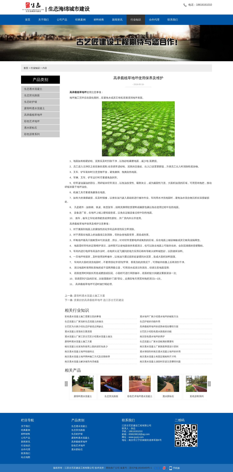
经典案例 (80, 19)
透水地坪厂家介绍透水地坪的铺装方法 (159, 316)
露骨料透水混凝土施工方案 (89, 295)
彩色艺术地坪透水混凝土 (139, 396)
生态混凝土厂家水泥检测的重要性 (157, 341)
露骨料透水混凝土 (34, 108)
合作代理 (154, 19)
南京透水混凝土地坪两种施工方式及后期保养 (87, 356)
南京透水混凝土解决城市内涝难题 (82, 361)
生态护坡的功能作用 (150, 321)
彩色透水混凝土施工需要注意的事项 (83, 316)
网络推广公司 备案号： (117, 468)
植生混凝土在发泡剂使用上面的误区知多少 (86, 346)
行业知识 (136, 19)
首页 (27, 19)
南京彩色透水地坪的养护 (152, 336)
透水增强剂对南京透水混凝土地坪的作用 (160, 351)
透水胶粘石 (30, 127)
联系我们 (172, 19)
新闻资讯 (117, 19)
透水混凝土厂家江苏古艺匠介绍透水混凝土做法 (88, 336)
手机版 (176, 468)
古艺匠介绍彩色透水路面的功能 (156, 331)
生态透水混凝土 (33, 89)
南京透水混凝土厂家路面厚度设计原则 (159, 346)
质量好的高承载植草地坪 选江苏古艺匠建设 (99, 300)
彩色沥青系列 (32, 134)
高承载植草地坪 (33, 114)
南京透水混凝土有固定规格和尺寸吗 (158, 356)
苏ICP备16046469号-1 (140, 468)
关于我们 (43, 19)
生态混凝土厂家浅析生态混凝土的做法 (84, 321)
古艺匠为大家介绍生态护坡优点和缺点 (84, 326)
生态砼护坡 (30, 101)
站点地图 (25, 457)
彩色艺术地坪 (32, 121)
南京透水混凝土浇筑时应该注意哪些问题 (160, 361)
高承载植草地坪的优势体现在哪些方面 (159, 326)
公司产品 (62, 19)
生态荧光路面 (32, 95)
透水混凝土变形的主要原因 (78, 331)
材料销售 (99, 19)
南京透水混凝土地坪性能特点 (79, 351)
